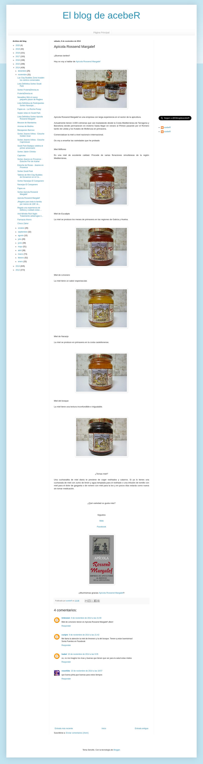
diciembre (22, 71)
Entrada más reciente (64, 728)
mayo (20, 247)
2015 (18, 64)
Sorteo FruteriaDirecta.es (28, 90)
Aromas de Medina (25, 126)
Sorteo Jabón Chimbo (26, 152)
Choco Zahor (22, 223)
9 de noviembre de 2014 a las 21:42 (84, 635)
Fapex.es (21, 188)
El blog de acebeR (101, 15)
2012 (18, 270)
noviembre (22, 74)
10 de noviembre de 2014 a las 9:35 (83, 654)
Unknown (66, 618)
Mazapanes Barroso (25, 130)
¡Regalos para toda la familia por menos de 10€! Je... (29, 203)
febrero (21, 258)
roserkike (66, 671)
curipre (65, 635)
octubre (21, 228)
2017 (18, 56)
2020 (18, 45)
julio (20, 239)
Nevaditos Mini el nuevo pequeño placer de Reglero (30, 98)
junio (20, 243)
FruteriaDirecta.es (25, 93)
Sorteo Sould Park (25, 171)
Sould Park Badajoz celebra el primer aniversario (30, 147)
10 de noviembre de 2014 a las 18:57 (86, 671)
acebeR (167, 127)
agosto (21, 235)
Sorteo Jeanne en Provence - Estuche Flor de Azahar (29, 160)
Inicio (104, 728)
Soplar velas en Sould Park (28, 113)
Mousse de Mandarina (26, 123)
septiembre (23, 232)
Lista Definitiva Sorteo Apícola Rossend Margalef (30, 118)
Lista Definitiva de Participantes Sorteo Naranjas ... (30, 104)
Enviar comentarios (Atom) (77, 733)
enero (20, 261)
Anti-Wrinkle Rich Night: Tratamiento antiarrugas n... (30, 215)
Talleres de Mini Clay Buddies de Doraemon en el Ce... (29, 176)
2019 (18, 49)
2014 (18, 67)
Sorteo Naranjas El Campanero (30, 181)
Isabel (64, 654)
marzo (21, 254)
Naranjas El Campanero (27, 184)
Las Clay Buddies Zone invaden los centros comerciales (30, 79)
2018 (18, 53)
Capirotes (21, 155)
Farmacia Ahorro (24, 220)
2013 (18, 266)
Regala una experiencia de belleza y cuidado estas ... (29, 209)
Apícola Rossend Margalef (88, 61)
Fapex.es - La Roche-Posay (29, 109)
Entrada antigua (141, 728)
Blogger (116, 750)
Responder (66, 626)
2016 (18, 60)
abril (20, 250)
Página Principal (101, 32)
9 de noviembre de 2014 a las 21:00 (86, 618)
